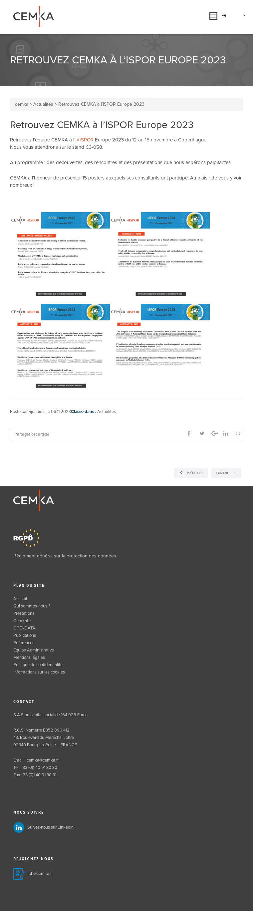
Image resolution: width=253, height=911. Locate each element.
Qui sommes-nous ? (31, 606)
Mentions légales (29, 657)
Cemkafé (22, 620)
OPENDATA (24, 628)
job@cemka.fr (40, 873)
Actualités (106, 411)
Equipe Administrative (33, 650)
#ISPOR (85, 140)
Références (23, 642)
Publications (24, 635)
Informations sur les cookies (39, 672)
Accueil (20, 598)
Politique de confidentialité (38, 664)
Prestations (23, 613)
